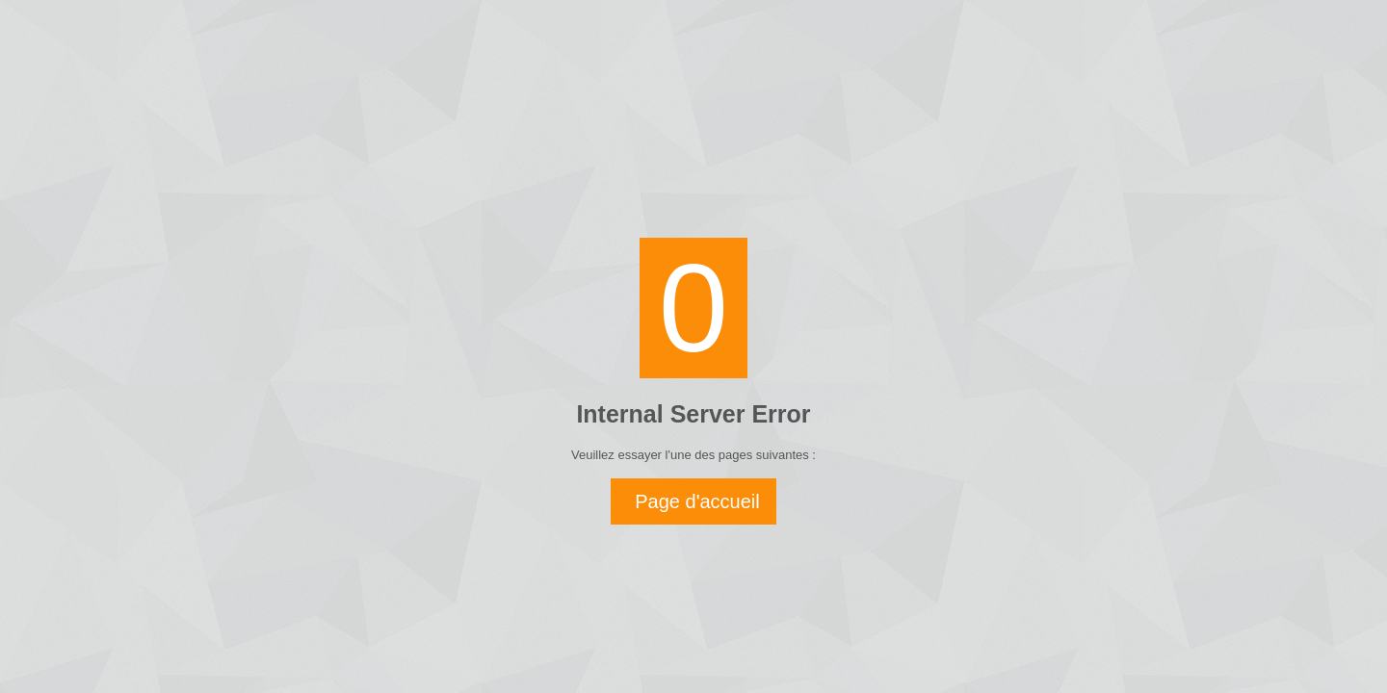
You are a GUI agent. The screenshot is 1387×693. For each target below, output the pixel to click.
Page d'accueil (697, 501)
